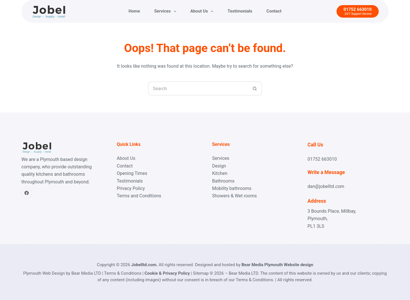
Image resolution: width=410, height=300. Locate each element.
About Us (203, 11)
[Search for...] (198, 88)
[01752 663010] (358, 11)
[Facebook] (26, 193)
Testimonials (239, 11)
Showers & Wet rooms (234, 195)
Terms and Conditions (139, 195)
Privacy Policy (131, 188)
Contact (274, 11)
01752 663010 (322, 159)
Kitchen (219, 173)
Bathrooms (223, 181)
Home (134, 11)
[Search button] (255, 88)
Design (219, 166)
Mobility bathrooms (231, 188)
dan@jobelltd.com (326, 186)
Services (166, 11)
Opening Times (132, 173)
